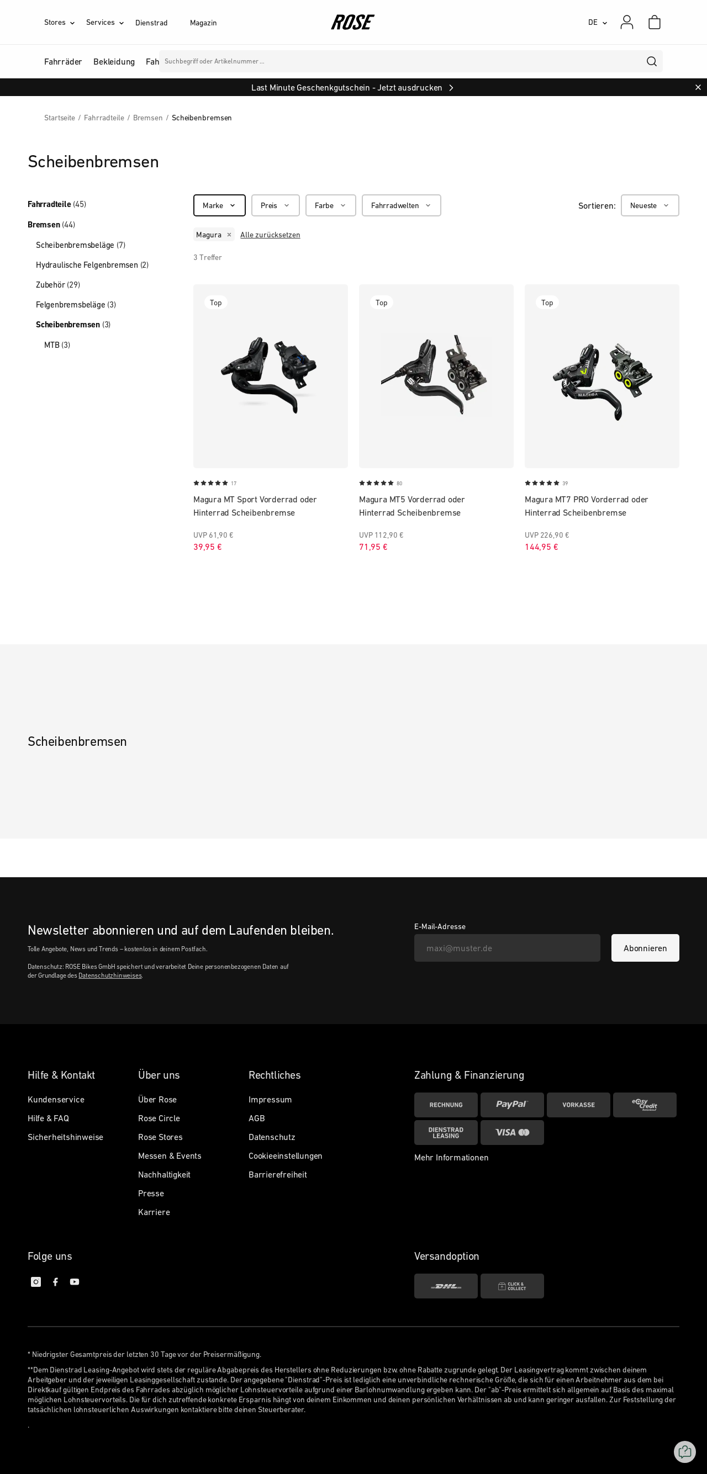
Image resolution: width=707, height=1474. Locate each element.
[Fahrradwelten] (401, 205)
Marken (316, 61)
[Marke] (219, 205)
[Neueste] (650, 205)
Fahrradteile (57, 204)
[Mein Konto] (627, 22)
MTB (57, 344)
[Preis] (275, 205)
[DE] (598, 22)
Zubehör (58, 284)
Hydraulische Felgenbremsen (92, 264)
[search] (652, 61)
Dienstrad (151, 22)
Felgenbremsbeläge (76, 304)
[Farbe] (330, 205)
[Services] (110, 22)
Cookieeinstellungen (286, 1155)
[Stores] (65, 22)
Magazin (203, 22)
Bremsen (51, 225)
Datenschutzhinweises (109, 975)
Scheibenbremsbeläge (80, 245)
